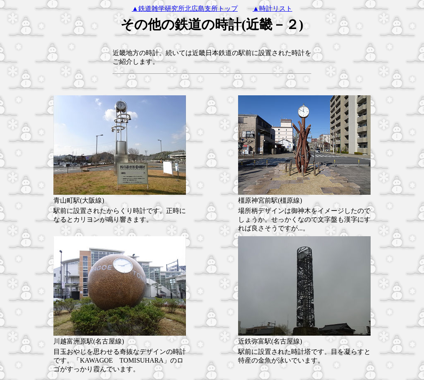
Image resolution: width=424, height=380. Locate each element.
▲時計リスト (272, 8)
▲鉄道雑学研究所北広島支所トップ (185, 8)
